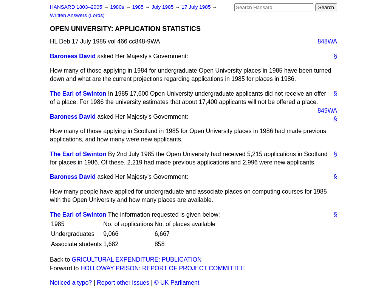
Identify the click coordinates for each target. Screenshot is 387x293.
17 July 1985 (196, 7)
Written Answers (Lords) (77, 15)
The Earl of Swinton (78, 93)
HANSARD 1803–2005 (76, 7)
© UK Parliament (176, 282)
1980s (117, 7)
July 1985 (163, 7)
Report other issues (123, 282)
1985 (138, 7)
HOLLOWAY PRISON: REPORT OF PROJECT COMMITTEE (162, 268)
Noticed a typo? (71, 282)
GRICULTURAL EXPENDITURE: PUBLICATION (137, 259)
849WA (327, 110)
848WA (327, 41)
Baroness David (73, 56)
